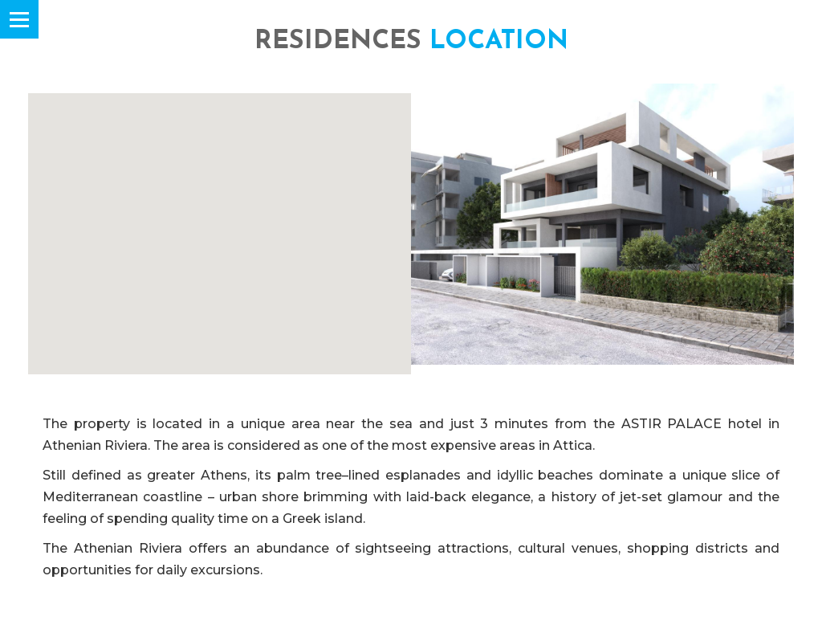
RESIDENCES (411, 42)
